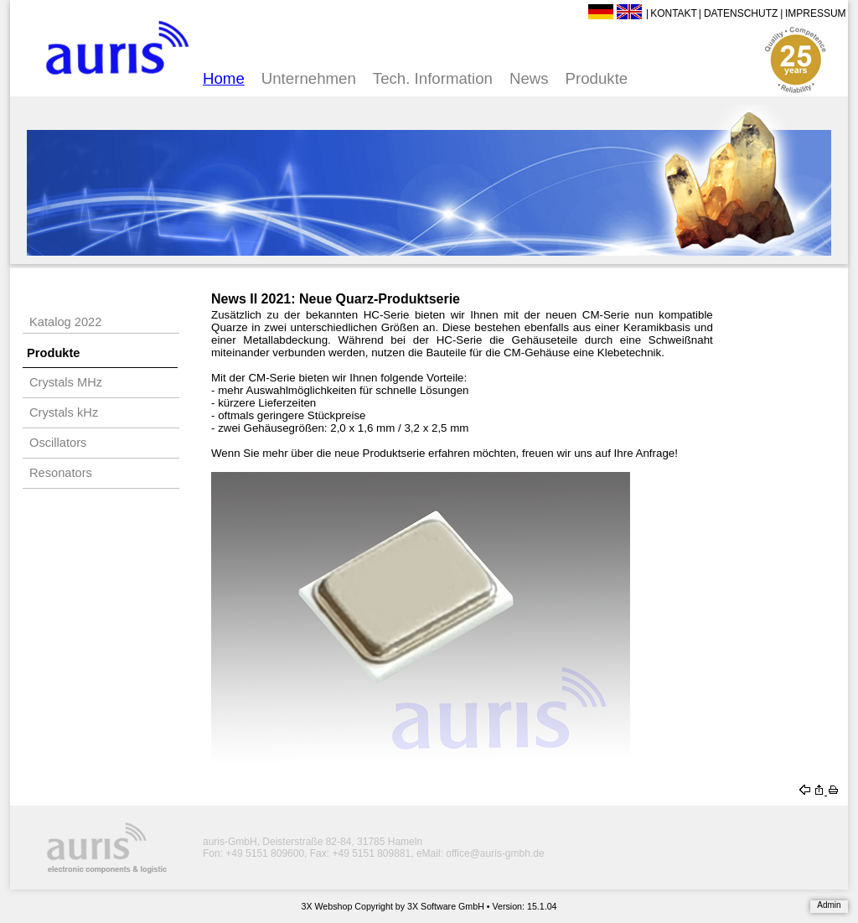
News (529, 78)
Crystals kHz (63, 412)
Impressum (815, 13)
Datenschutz (741, 13)
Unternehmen (308, 78)
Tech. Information (433, 78)
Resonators (60, 473)
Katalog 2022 (65, 322)
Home (224, 78)
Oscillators (57, 442)
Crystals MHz (65, 382)
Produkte (597, 78)
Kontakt (673, 13)
